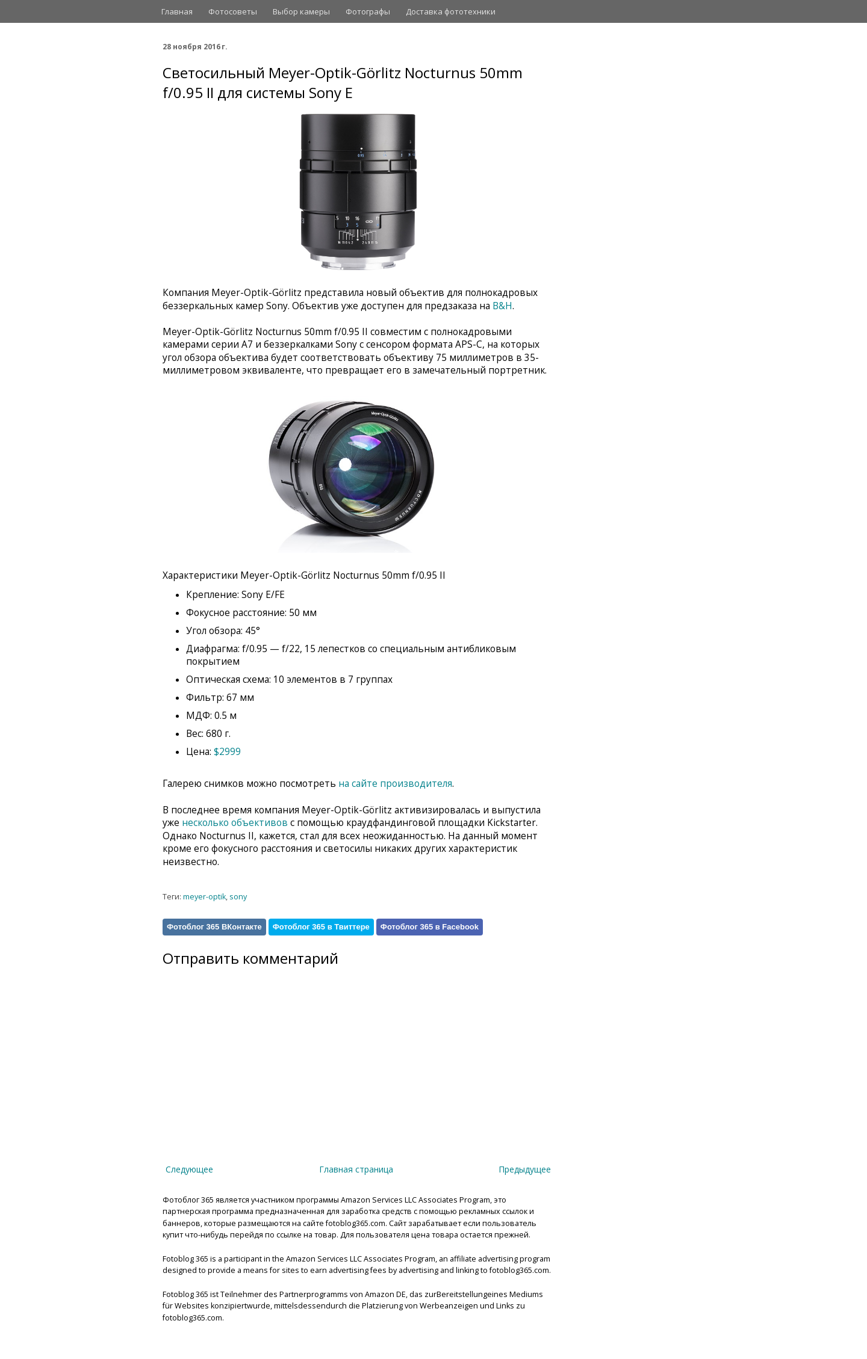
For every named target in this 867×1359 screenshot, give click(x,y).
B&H (502, 306)
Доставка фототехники (451, 11)
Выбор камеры (301, 11)
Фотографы (368, 11)
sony (238, 897)
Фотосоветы (232, 11)
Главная (177, 11)
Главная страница (356, 1169)
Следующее (189, 1169)
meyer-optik (204, 897)
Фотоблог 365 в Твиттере (321, 926)
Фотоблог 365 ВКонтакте (214, 926)
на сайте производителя (395, 783)
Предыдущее (525, 1169)
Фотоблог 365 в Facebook (430, 926)
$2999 (227, 751)
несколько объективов (235, 822)
